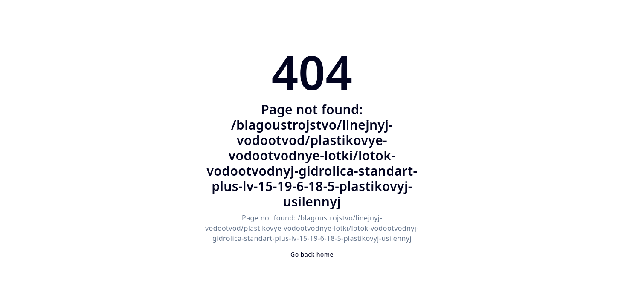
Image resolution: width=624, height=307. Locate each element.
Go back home (312, 254)
